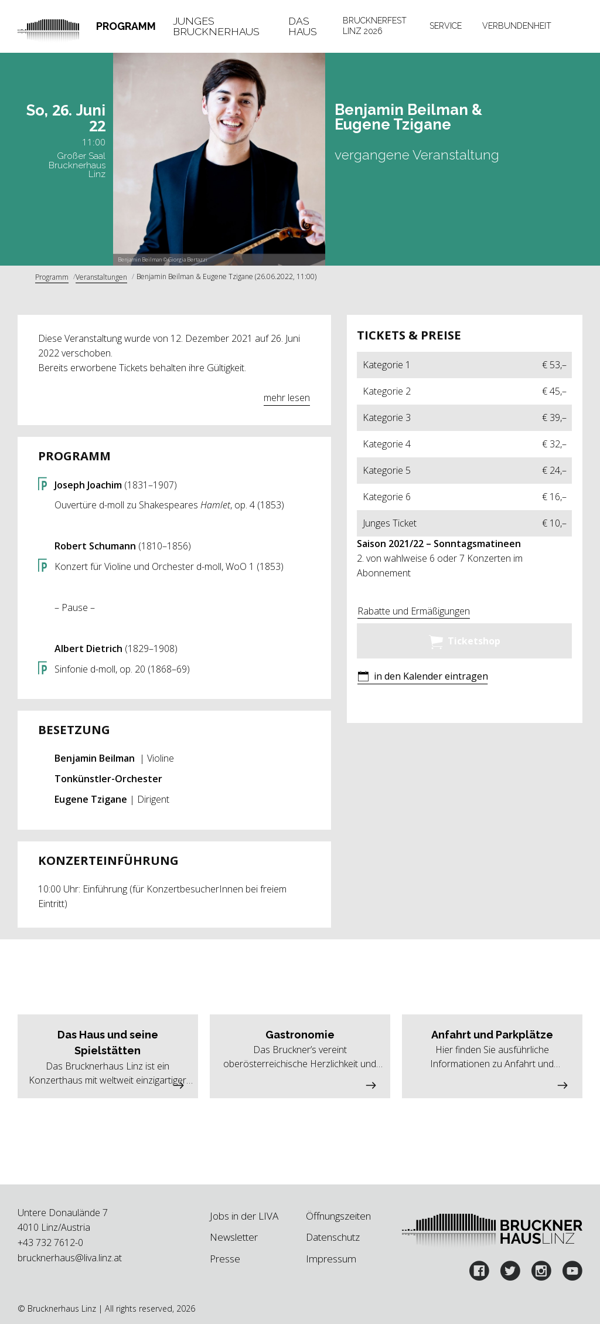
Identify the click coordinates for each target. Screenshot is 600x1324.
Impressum (331, 1258)
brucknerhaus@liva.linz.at (70, 1257)
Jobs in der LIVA (244, 1216)
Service (445, 25)
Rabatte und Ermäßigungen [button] (413, 611)
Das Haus (302, 26)
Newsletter (234, 1237)
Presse (225, 1258)
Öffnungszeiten (338, 1216)
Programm (126, 26)
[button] (422, 677)
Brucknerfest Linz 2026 (375, 26)
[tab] (126, 26)
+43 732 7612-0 (50, 1242)
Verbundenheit (516, 25)
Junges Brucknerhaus (216, 26)
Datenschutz (333, 1237)
